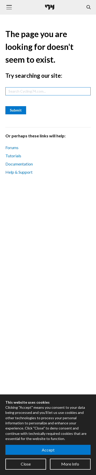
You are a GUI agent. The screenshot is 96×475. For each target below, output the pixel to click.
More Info (70, 463)
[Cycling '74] (49, 7)
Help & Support (19, 172)
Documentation (19, 163)
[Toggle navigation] (9, 7)
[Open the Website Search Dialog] (89, 7)
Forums (11, 147)
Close (26, 463)
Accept (48, 449)
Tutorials (13, 155)
